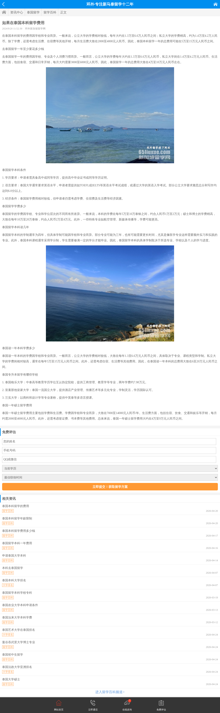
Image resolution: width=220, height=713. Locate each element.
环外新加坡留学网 (35, 28)
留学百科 (50, 12)
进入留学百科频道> (110, 692)
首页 (215, 4)
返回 (3, 4)
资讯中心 (16, 12)
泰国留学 (33, 12)
